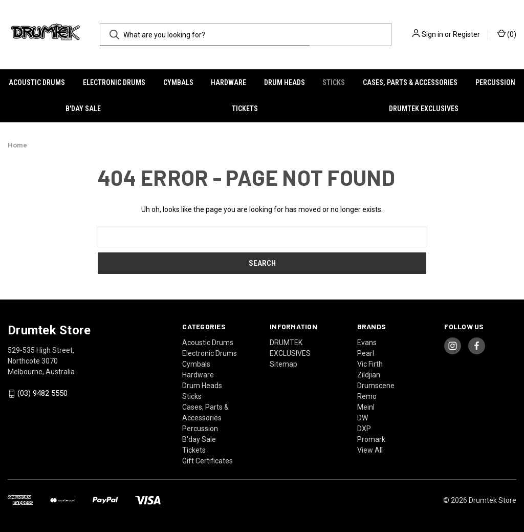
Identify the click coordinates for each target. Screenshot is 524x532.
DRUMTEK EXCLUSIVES (423, 108)
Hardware (228, 82)
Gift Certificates (207, 461)
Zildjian (368, 375)
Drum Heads (284, 82)
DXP (364, 428)
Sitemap (283, 364)
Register (466, 34)
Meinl (366, 407)
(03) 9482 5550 (42, 393)
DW (362, 418)
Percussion (495, 82)
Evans (367, 342)
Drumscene (376, 385)
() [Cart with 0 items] (506, 33)
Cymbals (178, 82)
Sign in (432, 34)
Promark (371, 439)
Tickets (245, 108)
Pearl (365, 353)
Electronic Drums (114, 82)
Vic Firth (370, 364)
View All (370, 450)
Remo (367, 396)
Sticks (333, 82)
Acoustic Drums (37, 82)
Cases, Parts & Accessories (410, 82)
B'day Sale (83, 108)
